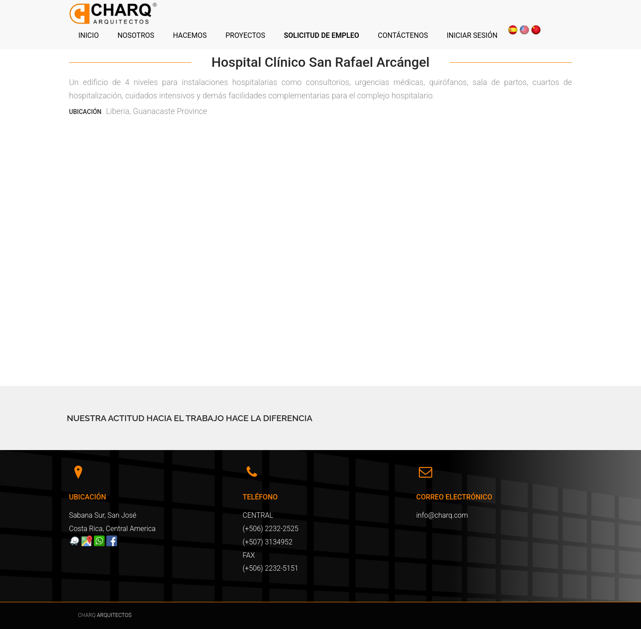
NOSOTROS (136, 35)
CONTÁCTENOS (403, 35)
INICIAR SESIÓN (471, 35)
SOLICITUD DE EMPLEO (321, 35)
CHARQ (87, 615)
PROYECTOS (245, 35)
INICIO (88, 35)
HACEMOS (190, 35)
